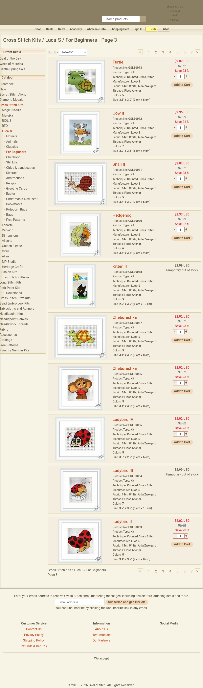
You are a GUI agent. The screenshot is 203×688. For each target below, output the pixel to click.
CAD (164, 29)
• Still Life (16, 162)
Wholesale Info (96, 29)
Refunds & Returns (34, 646)
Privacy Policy (34, 635)
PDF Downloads (16, 293)
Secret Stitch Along (18, 94)
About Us (101, 629)
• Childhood (18, 157)
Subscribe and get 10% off (126, 602)
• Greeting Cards (21, 188)
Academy (76, 29)
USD (151, 29)
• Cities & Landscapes (25, 168)
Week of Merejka (17, 64)
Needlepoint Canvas (19, 319)
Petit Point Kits (15, 288)
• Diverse (16, 173)
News (61, 29)
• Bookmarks (19, 204)
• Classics (16, 147)
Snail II (122, 164)
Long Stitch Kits (16, 282)
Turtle (121, 62)
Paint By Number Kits (20, 350)
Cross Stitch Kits (17, 105)
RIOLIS (12, 120)
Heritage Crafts (18, 267)
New (8, 89)
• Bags (14, 214)
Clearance (12, 84)
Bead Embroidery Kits (20, 303)
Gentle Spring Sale (18, 69)
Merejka (13, 115)
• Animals (16, 141)
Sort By (58, 52)
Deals (49, 29)
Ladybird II (125, 521)
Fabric (9, 329)
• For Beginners (21, 152)
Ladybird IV (126, 419)
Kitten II (123, 266)
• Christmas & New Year (26, 199)
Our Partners (101, 640)
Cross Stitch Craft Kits (20, 298)
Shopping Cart (119, 29)
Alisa (10, 256)
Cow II (121, 113)
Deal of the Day (15, 58)
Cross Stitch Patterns (20, 277)
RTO (10, 126)
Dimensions (15, 235)
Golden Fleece (17, 246)
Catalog (12, 77)
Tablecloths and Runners (22, 308)
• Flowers (16, 136)
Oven (10, 251)
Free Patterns (14, 345)
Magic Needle (17, 110)
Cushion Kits (14, 272)
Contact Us (34, 629)
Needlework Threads (19, 324)
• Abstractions (20, 178)
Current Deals (16, 52)
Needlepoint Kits (16, 314)
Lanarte (12, 225)
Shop (38, 29)
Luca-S (12, 131)
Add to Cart (183, 85)
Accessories (13, 335)
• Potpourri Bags (21, 209)
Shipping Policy (34, 640)
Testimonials (101, 635)
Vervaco (13, 230)
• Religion (16, 183)
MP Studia (14, 262)
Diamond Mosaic (17, 100)
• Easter (15, 193)
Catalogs (11, 340)
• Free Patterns (20, 220)
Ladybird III (126, 470)
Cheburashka (128, 317)
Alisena (12, 241)
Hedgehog (125, 215)
